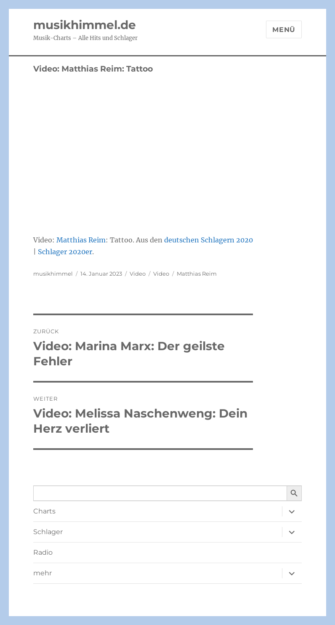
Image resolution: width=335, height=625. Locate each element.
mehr (42, 573)
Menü (283, 30)
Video (138, 273)
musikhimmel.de (84, 25)
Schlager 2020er (65, 251)
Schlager (48, 532)
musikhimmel (53, 273)
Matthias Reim (81, 240)
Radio (43, 552)
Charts (44, 511)
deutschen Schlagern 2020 (208, 240)
